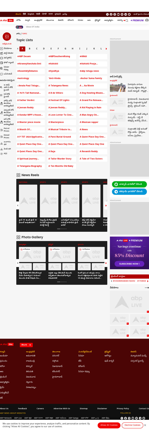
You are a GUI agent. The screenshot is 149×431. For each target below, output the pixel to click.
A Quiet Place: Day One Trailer (29, 151)
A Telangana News (58, 85)
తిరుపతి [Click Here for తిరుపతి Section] (29, 371)
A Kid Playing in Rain (90, 107)
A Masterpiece (56, 122)
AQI (3, 153)
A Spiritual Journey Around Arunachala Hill (29, 159)
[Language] (26, 345)
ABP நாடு (95, 418)
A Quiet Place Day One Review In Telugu (60, 144)
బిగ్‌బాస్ (71, 20)
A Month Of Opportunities (24, 129)
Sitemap (84, 409)
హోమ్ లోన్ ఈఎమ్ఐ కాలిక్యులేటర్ (7, 103)
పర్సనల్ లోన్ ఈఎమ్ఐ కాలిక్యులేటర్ (7, 113)
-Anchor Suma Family (91, 78)
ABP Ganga (73, 418)
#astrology (23, 78)
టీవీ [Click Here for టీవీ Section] (79, 361)
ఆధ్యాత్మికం (108, 20)
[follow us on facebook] (111, 14)
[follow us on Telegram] (125, 14)
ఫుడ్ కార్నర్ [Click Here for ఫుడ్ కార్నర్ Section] (109, 361)
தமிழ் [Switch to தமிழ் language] (65, 14)
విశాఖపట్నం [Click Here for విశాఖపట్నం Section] (31, 387)
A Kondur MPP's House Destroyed (29, 115)
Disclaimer (102, 409)
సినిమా (80, 20)
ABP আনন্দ (38, 418)
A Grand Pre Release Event (90, 100)
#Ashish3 (53, 64)
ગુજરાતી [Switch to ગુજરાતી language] (58, 14)
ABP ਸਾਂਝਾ (85, 418)
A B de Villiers (55, 93)
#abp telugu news (89, 71)
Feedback (22, 409)
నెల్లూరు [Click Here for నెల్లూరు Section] (29, 382)
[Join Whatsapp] (129, 14)
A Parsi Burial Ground (59, 137)
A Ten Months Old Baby (60, 166)
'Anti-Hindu (54, 78)
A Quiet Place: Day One (92, 144)
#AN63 (83, 56)
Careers (40, 409)
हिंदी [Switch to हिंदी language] (24, 14)
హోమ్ (18, 20)
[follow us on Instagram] (122, 14)
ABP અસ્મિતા (61, 418)
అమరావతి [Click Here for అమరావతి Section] (30, 355)
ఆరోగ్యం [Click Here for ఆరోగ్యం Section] (108, 355)
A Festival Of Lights (58, 100)
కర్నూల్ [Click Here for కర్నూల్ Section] (29, 366)
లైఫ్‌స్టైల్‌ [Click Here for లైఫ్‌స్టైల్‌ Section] (107, 352)
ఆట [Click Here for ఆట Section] (1, 371)
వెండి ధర (5, 149)
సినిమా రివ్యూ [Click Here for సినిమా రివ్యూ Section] (84, 371)
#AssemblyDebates (27, 71)
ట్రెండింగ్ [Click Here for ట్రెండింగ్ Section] (3, 377)
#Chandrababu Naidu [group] (124, 281)
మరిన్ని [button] (121, 20)
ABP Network (6, 418)
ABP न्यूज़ (27, 418)
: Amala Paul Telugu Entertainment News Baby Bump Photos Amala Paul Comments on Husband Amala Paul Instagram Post (29, 85)
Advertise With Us (62, 409)
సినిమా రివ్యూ (4, 68)
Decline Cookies (132, 425)
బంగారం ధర (5, 143)
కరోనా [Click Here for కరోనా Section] (2, 366)
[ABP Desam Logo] (7, 20)
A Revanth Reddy (89, 151)
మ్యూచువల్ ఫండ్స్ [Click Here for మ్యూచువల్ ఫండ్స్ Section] (139, 355)
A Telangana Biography (29, 166)
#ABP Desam (24, 56)
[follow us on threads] (114, 14)
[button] (7, 38)
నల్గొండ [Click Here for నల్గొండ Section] (55, 361)
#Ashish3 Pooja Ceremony (88, 64)
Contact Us (144, 409)
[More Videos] (147, 288)
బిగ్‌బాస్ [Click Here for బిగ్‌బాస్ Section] (81, 366)
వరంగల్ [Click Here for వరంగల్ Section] (55, 355)
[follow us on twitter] (107, 14)
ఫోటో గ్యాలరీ (7, 62)
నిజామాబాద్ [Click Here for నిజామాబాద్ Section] (57, 366)
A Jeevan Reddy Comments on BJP (57, 107)
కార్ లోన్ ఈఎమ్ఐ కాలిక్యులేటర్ (7, 122)
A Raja (51, 151)
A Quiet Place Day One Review (29, 144)
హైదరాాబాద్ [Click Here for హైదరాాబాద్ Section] (57, 377)
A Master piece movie (28, 122)
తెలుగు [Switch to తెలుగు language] (18, 14)
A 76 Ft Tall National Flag (28, 93)
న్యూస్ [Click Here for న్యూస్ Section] (2, 352)
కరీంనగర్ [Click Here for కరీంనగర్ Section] (56, 371)
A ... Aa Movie (87, 85)
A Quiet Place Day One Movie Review (92, 137)
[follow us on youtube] (118, 14)
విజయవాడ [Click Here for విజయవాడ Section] (31, 377)
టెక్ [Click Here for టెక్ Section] (1, 398)
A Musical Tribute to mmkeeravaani (59, 129)
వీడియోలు (6, 48)
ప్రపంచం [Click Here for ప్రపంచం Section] (3, 361)
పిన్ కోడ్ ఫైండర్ (5, 95)
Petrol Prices (4, 130)
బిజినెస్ (60, 20)
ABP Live (18, 418)
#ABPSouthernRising (59, 56)
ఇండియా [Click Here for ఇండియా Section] (4, 355)
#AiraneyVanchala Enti (29, 64)
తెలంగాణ (50, 20)
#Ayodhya (53, 71)
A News (84, 129)
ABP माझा (49, 418)
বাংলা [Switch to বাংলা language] (50, 14)
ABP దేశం (105, 418)
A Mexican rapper (89, 122)
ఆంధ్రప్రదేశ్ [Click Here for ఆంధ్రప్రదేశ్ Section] (30, 352)
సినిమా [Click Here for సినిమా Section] (81, 355)
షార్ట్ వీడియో (6, 53)
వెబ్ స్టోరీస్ (6, 58)
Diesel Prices (4, 136)
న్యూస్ (27, 20)
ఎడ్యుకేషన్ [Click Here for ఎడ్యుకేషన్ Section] (4, 392)
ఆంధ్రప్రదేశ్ (38, 20)
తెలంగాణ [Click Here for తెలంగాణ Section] (56, 352)
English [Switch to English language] (31, 14)
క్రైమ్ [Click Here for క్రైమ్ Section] (2, 387)
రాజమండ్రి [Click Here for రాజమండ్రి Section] (30, 361)
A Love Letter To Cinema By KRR (61, 115)
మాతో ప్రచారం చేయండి (141, 14)
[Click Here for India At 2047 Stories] (19, 27)
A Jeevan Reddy (25, 107)
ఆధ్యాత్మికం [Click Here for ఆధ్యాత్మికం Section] (4, 382)
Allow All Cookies (109, 425)
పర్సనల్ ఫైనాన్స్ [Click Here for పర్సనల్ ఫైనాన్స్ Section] (137, 361)
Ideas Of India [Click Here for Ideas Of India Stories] (32, 27)
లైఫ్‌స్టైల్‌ (97, 20)
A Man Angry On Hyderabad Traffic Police (93, 115)
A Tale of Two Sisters (91, 159)
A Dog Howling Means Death (91, 93)
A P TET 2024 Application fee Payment (30, 137)
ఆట (89, 20)
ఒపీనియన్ (6, 74)
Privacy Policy (123, 409)
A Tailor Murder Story (59, 159)
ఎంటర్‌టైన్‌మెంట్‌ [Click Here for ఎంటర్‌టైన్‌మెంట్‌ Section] (85, 352)
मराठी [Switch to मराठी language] (38, 14)
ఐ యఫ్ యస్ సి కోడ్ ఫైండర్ (6, 87)
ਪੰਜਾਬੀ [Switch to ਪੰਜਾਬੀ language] (44, 14)
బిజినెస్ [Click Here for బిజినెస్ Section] (133, 352)
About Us (4, 409)
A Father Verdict (26, 100)
